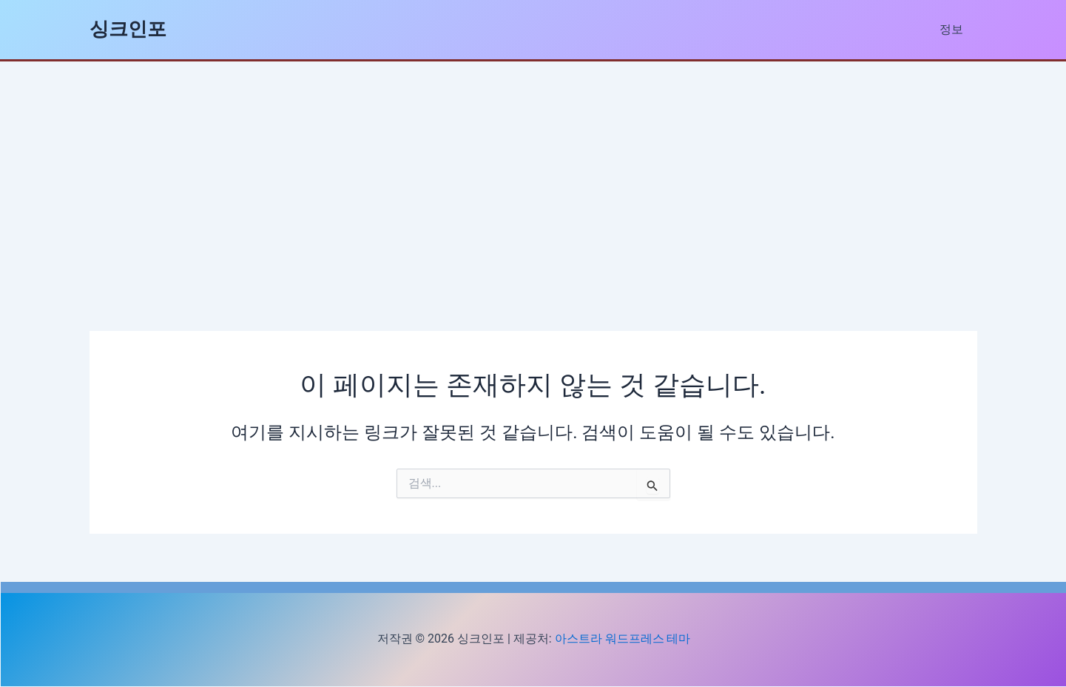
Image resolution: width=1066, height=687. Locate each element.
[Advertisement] (533, 172)
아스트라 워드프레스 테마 (623, 638)
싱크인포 (128, 29)
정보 (953, 29)
